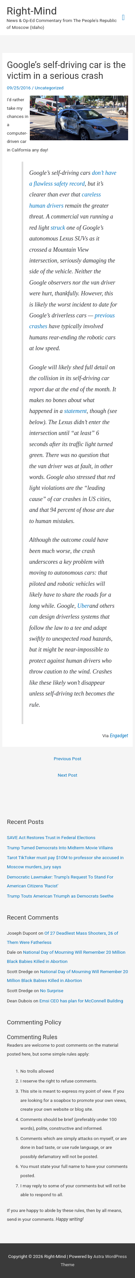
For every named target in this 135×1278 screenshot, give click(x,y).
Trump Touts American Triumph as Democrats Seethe (60, 896)
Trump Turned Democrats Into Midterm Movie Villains (60, 847)
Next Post (67, 775)
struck (58, 227)
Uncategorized (49, 87)
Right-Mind (32, 11)
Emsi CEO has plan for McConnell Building (81, 1000)
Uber (83, 606)
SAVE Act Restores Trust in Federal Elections (51, 837)
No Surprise (51, 990)
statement (75, 411)
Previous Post (67, 758)
